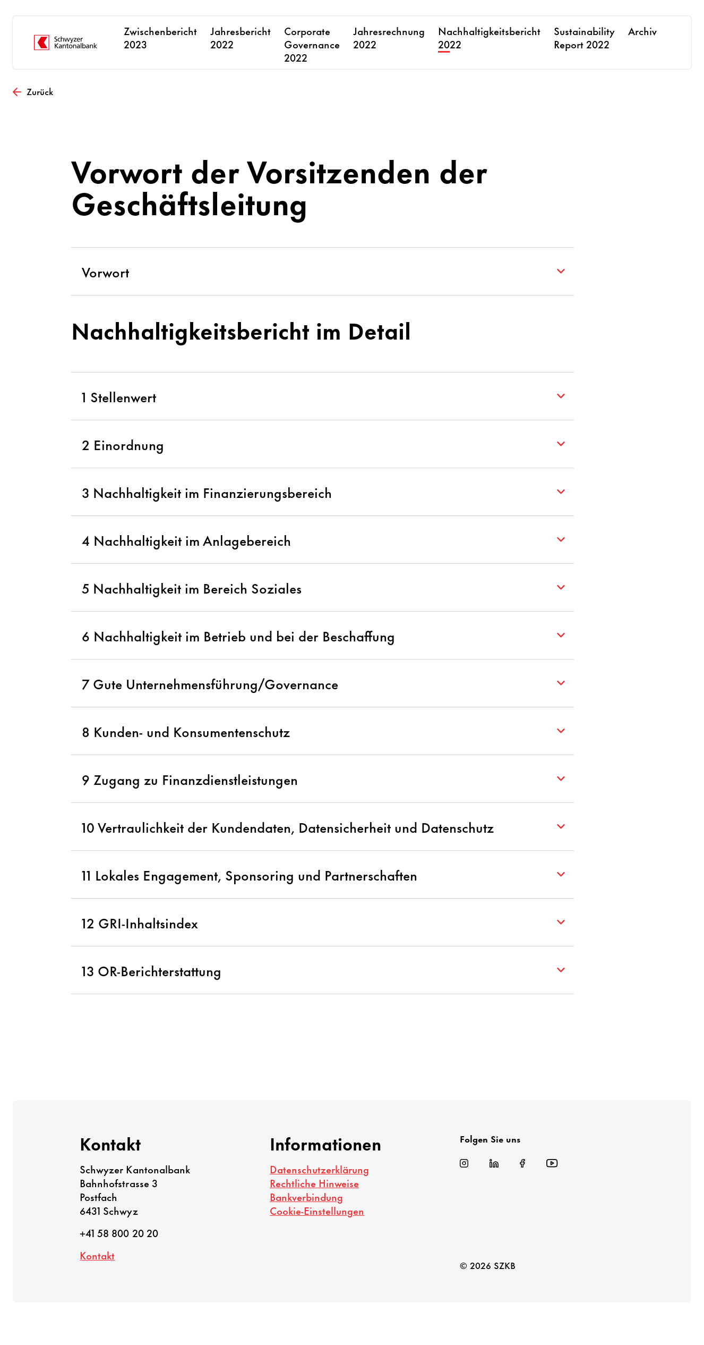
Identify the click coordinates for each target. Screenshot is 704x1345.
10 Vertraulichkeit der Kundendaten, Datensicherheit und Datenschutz (323, 826)
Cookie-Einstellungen (317, 1210)
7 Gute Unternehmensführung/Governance (323, 683)
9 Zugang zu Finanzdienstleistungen (323, 778)
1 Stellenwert (323, 396)
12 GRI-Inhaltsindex (323, 922)
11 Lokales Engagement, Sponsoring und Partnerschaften (323, 874)
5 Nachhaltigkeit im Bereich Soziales (323, 587)
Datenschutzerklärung (319, 1169)
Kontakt (97, 1255)
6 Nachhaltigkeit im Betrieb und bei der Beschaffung (323, 635)
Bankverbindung (306, 1196)
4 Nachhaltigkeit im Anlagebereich (323, 539)
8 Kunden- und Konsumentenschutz (323, 731)
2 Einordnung (323, 444)
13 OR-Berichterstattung (323, 970)
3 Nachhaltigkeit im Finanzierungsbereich (323, 491)
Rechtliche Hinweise (314, 1182)
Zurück (33, 91)
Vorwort (323, 271)
